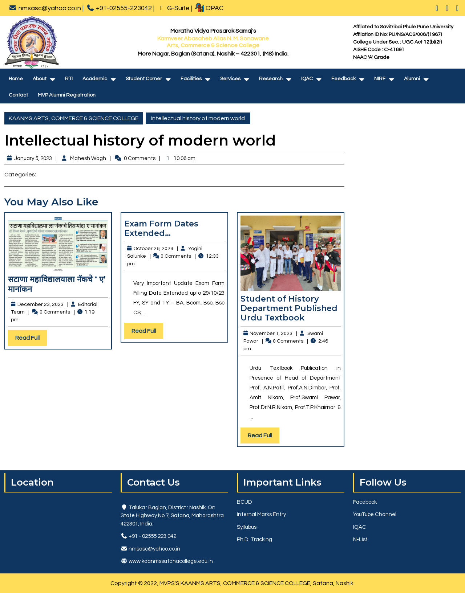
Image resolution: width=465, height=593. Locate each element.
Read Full (31, 339)
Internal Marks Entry (261, 514)
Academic (94, 78)
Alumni (412, 78)
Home (16, 78)
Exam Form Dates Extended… (161, 228)
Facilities (191, 78)
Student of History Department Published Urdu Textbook (288, 308)
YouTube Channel (374, 514)
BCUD (244, 502)
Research (271, 78)
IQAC (307, 78)
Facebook (365, 502)
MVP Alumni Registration (67, 95)
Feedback (343, 78)
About (39, 78)
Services (230, 78)
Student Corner (144, 78)
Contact (18, 95)
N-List (360, 539)
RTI (69, 78)
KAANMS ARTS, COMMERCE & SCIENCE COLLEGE (73, 118)
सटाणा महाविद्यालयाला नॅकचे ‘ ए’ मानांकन (57, 284)
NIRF (379, 78)
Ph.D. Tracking (254, 539)
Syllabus (246, 527)
